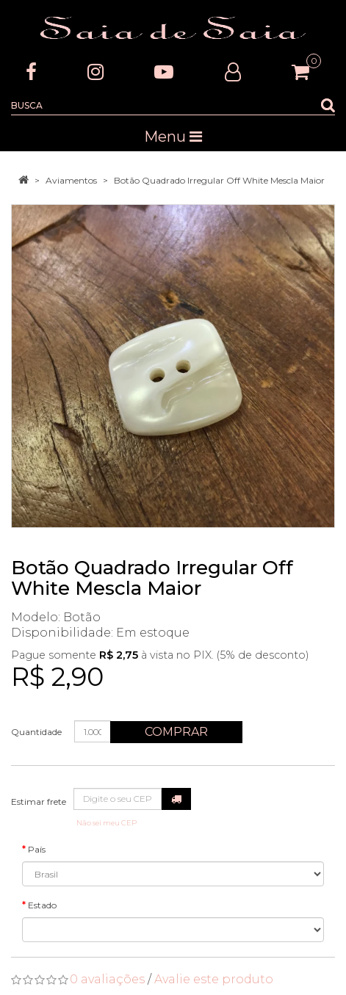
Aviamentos (71, 180)
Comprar (176, 732)
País (37, 849)
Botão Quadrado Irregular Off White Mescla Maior (219, 180)
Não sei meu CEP (106, 823)
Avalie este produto (213, 979)
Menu (173, 136)
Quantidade (36, 731)
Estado (42, 905)
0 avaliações (107, 979)
